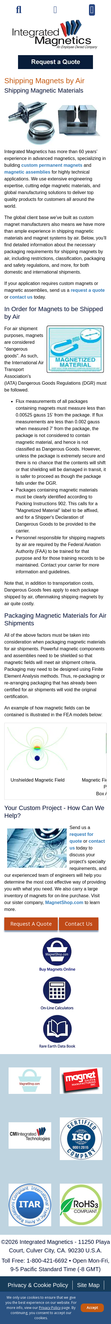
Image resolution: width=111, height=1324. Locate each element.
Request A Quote (31, 923)
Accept (92, 1307)
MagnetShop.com (64, 902)
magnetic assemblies (27, 172)
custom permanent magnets (51, 165)
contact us (21, 297)
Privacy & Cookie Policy (38, 1285)
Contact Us (78, 923)
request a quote (88, 290)
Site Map (88, 1285)
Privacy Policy (50, 1307)
